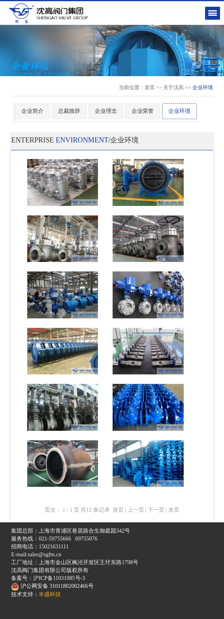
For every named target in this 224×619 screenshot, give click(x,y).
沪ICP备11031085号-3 (59, 578)
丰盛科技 (50, 594)
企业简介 (32, 111)
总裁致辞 (69, 111)
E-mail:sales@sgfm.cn (36, 554)
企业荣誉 (143, 111)
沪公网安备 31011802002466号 (52, 586)
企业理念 (106, 111)
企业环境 (179, 111)
